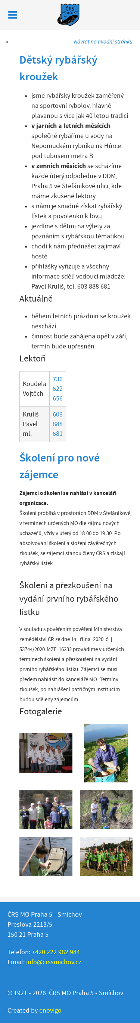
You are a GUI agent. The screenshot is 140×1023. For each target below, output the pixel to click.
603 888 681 (58, 424)
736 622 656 (58, 388)
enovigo (50, 1010)
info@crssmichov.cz (53, 962)
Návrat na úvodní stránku (103, 42)
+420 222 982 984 (56, 952)
